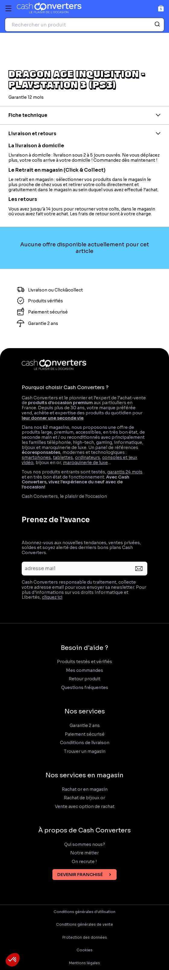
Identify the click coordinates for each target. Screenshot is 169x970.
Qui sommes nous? (84, 844)
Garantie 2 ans (85, 725)
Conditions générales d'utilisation (84, 912)
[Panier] (161, 8)
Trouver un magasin (84, 751)
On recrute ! (85, 861)
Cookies (84, 950)
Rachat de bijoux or (84, 797)
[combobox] (84, 25)
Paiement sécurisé (85, 734)
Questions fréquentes (84, 687)
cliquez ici (52, 597)
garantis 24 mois (124, 472)
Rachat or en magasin (85, 789)
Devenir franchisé (80, 874)
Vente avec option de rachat (84, 806)
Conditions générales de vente (84, 924)
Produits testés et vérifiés (84, 661)
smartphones (36, 457)
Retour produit (84, 678)
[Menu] (8, 8)
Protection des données (84, 937)
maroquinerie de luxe (85, 462)
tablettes (63, 457)
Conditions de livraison (84, 742)
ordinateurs (87, 457)
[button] (12, 960)
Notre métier (84, 853)
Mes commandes (84, 670)
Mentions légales (84, 963)
